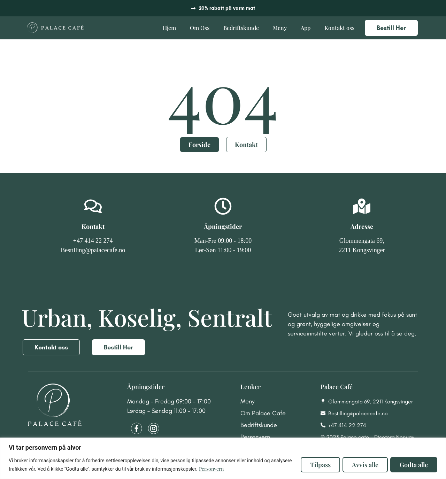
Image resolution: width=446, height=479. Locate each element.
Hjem (169, 27)
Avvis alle (362, 465)
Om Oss (199, 27)
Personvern (233, 468)
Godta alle (413, 465)
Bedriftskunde (241, 27)
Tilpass (316, 465)
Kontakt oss (339, 27)
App (305, 27)
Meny (280, 27)
